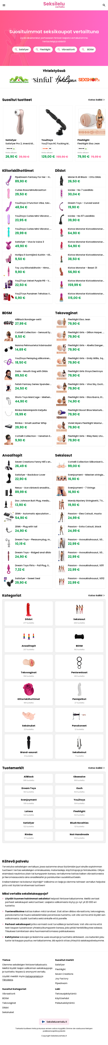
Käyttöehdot (62, 998)
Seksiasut (63, 455)
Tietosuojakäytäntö (65, 993)
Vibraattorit (66, 49)
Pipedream (61, 983)
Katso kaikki (97, 100)
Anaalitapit (12, 455)
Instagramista (33, 976)
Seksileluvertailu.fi (54, 1022)
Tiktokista (7, 979)
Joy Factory (61, 978)
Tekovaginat (66, 313)
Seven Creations (64, 974)
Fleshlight (42, 49)
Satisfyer (21, 49)
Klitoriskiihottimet (18, 170)
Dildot (60, 170)
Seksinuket (8, 1012)
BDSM (88, 49)
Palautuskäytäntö (65, 1003)
